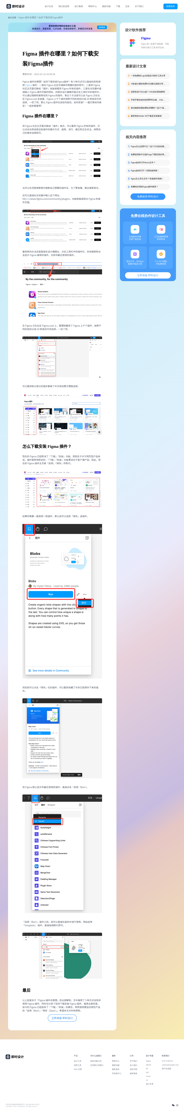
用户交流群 (166, 1069)
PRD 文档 (78, 1069)
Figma (28, 85)
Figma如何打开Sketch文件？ (143, 162)
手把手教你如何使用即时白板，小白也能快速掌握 (149, 100)
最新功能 (106, 6)
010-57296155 (167, 1061)
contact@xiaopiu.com (170, 1065)
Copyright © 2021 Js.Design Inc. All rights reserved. (21, 1106)
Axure (148, 1076)
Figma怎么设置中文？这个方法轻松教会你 (149, 146)
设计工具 (77, 1061)
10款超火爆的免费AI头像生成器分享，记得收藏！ (149, 84)
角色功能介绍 (95, 1061)
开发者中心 (116, 1073)
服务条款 (115, 1069)
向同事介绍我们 (96, 1065)
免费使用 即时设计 (148, 196)
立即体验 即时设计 (62, 1018)
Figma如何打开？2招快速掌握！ (145, 171)
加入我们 (133, 1065)
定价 (127, 6)
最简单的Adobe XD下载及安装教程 (146, 116)
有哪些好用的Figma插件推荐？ (144, 187)
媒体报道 (133, 1073)
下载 (118, 6)
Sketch (148, 1065)
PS (147, 1068)
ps (26, 198)
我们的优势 (64, 6)
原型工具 (77, 1065)
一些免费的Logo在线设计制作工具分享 (148, 76)
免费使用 (170, 6)
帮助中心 (92, 6)
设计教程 (78, 6)
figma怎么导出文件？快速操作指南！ (147, 179)
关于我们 (139, 6)
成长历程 (133, 1069)
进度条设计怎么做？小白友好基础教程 (148, 92)
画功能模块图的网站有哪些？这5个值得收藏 (149, 108)
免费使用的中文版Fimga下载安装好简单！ (149, 154)
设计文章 (12, 18)
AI (147, 1080)
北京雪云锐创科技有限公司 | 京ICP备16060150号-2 (23, 1104)
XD (147, 1072)
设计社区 (49, 6)
